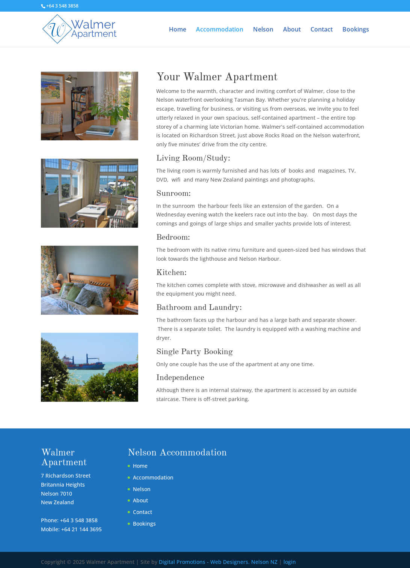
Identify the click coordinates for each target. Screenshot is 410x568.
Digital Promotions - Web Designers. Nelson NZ (218, 561)
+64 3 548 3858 (79, 520)
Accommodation (219, 30)
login (289, 561)
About (292, 30)
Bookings (355, 30)
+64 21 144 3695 (81, 529)
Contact (322, 30)
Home (177, 30)
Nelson (263, 30)
